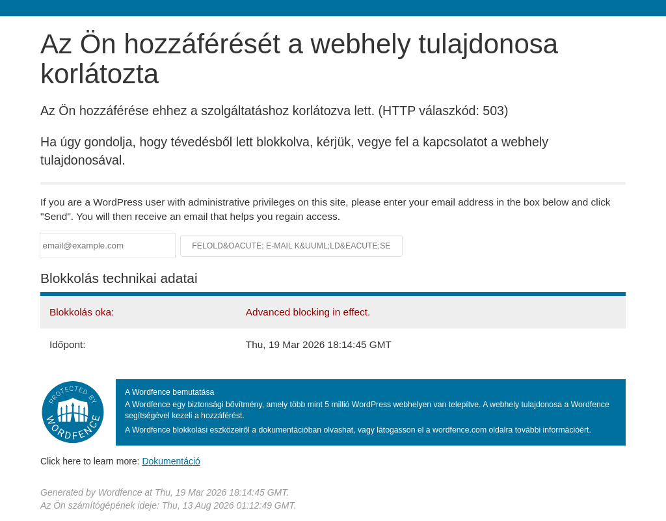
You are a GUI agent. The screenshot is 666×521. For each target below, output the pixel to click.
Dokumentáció (171, 461)
